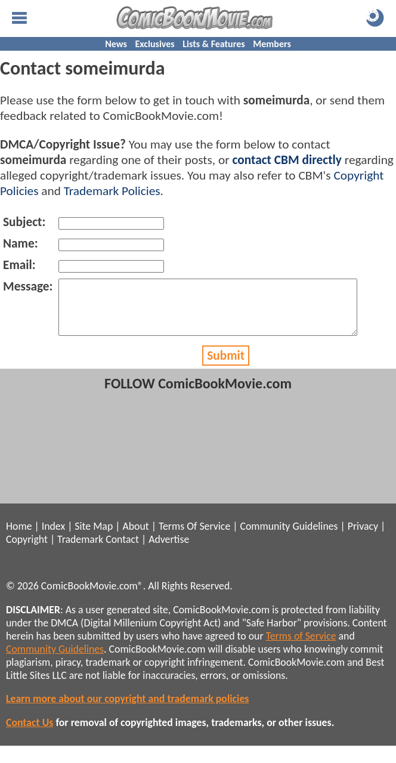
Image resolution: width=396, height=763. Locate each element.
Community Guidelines (289, 536)
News (116, 44)
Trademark (80, 550)
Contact (122, 550)
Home (19, 536)
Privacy (363, 536)
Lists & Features (213, 44)
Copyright (27, 550)
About (135, 536)
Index (53, 536)
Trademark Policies (112, 191)
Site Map (94, 536)
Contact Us (29, 733)
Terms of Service (301, 646)
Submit (226, 366)
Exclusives (155, 44)
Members (272, 44)
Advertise (168, 550)
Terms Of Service (194, 536)
